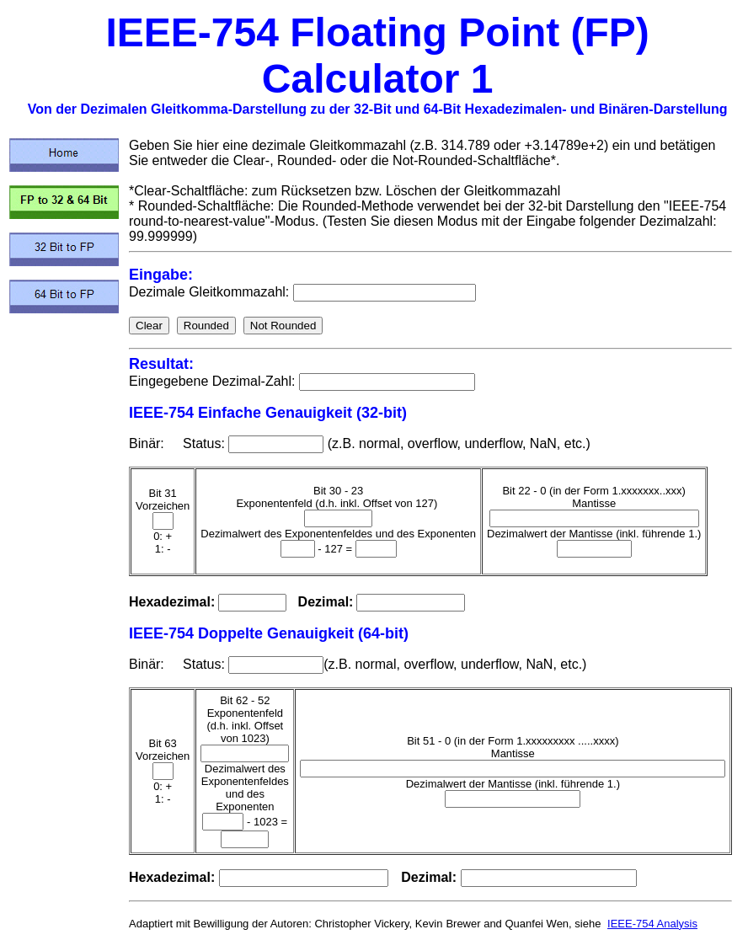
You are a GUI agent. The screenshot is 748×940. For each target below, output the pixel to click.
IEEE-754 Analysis (652, 923)
